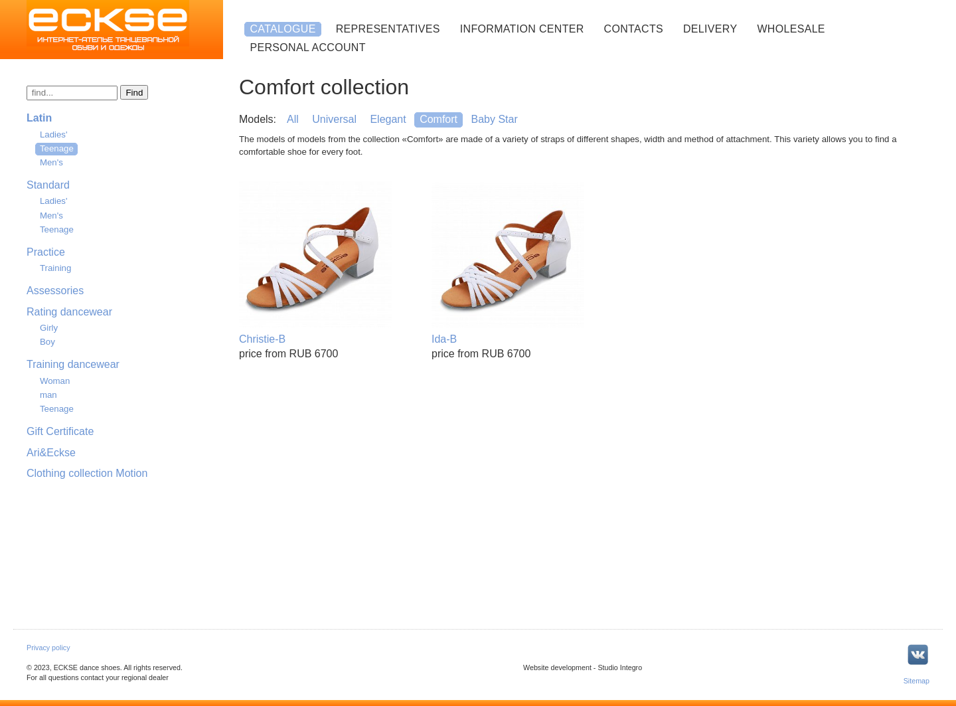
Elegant (388, 119)
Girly (49, 328)
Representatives (388, 29)
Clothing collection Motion (87, 473)
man (48, 395)
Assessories (55, 290)
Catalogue (282, 29)
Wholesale (791, 29)
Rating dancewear (69, 311)
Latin (39, 118)
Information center (522, 29)
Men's (51, 162)
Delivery (710, 29)
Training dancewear (73, 364)
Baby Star (494, 119)
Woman (55, 381)
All (293, 119)
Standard (48, 185)
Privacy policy (48, 648)
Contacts (633, 29)
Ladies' (54, 134)
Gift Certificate (60, 431)
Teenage (57, 148)
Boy (47, 342)
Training (55, 268)
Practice (46, 252)
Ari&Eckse (51, 452)
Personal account (307, 47)
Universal (334, 119)
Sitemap (916, 681)
